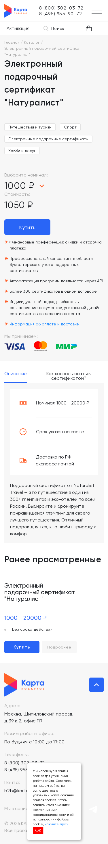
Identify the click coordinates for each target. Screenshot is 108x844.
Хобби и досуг (22, 150)
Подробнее (59, 647)
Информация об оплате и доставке (44, 324)
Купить (27, 227)
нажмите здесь (56, 824)
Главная (12, 42)
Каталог (32, 42)
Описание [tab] (15, 373)
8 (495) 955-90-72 (23, 769)
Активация (18, 28)
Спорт (70, 127)
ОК (38, 830)
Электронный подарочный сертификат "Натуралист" (39, 592)
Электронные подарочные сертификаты (48, 139)
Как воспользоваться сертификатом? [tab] (69, 376)
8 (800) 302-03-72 (24, 763)
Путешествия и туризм (30, 127)
